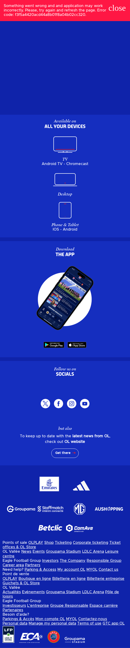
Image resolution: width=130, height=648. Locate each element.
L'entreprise (38, 606)
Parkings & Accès (18, 619)
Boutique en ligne (35, 579)
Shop (49, 543)
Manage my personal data (52, 623)
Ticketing (63, 543)
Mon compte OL (50, 619)
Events (39, 551)
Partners (32, 565)
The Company (72, 561)
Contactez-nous (92, 619)
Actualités (12, 592)
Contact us (108, 569)
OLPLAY (35, 543)
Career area (13, 565)
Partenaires (13, 610)
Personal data (15, 623)
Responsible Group (104, 561)
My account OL (71, 569)
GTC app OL (114, 623)
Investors (50, 561)
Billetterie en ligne (69, 579)
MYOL (91, 569)
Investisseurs (14, 606)
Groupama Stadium (63, 551)
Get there (63, 453)
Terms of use (89, 623)
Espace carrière (103, 606)
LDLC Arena (93, 551)
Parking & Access (40, 569)
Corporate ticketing (90, 543)
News (26, 551)
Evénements (33, 592)
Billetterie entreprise (105, 579)
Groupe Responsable (69, 606)
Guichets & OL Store (21, 583)
